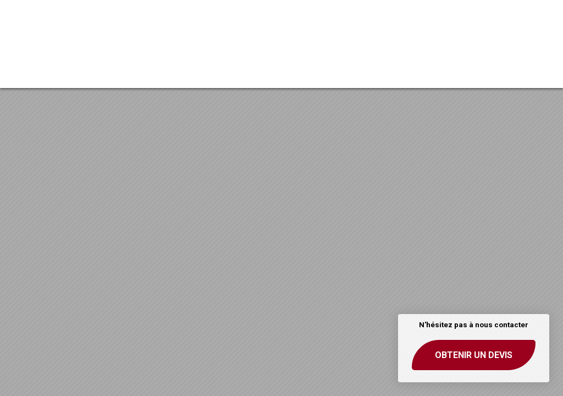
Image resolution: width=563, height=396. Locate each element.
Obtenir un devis (473, 355)
